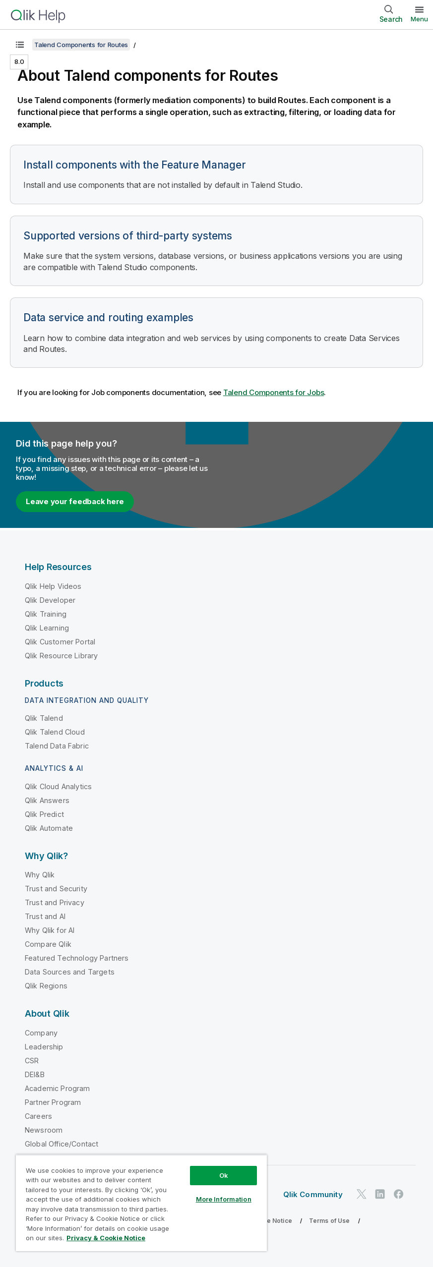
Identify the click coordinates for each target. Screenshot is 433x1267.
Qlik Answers (47, 800)
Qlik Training (45, 614)
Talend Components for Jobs (273, 392)
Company (41, 1033)
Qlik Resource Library (61, 655)
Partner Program (53, 1102)
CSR (32, 1060)
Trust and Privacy (54, 902)
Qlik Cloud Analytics (58, 786)
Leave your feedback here (75, 501)
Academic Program (57, 1088)
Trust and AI (45, 916)
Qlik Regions (46, 985)
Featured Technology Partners (76, 958)
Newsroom (43, 1130)
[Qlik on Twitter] (361, 1194)
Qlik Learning (47, 628)
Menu (419, 19)
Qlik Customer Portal (60, 641)
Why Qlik (40, 874)
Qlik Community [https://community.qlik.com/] (313, 1194)
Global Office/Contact (61, 1144)
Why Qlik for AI (49, 930)
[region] (141, 1202)
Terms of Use (329, 1220)
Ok (223, 1175)
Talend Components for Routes (81, 45)
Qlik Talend (44, 718)
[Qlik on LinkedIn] (379, 1194)
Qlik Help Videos (53, 586)
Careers (38, 1116)
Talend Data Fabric (57, 746)
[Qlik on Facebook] (398, 1194)
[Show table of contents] (19, 44)
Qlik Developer (50, 600)
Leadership (44, 1046)
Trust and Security (56, 888)
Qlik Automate (49, 828)
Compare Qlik (48, 944)
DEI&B (35, 1074)
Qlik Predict (44, 814)
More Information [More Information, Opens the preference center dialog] (223, 1199)
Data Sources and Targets (70, 972)
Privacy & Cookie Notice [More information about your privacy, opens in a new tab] (105, 1238)
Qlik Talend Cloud (55, 732)
